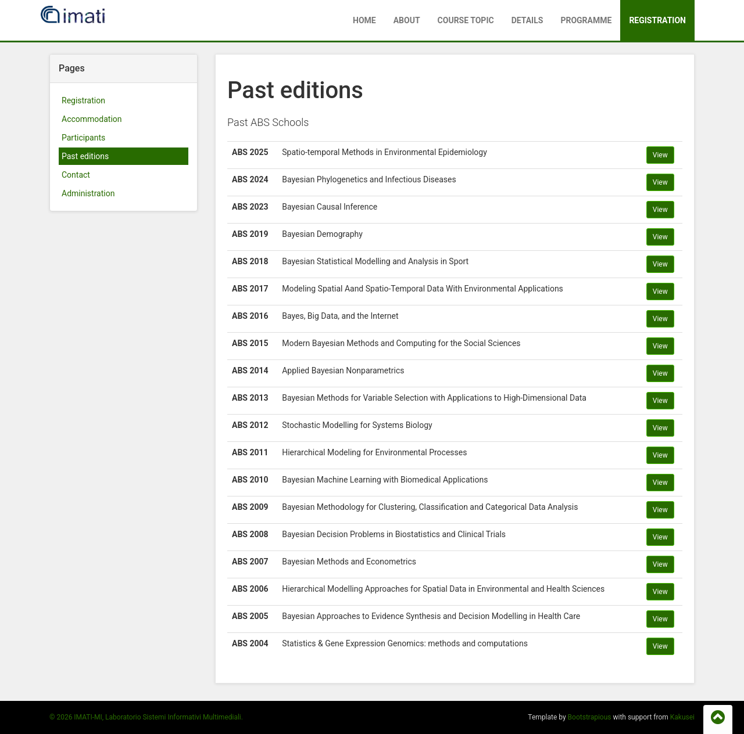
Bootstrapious (589, 717)
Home (364, 20)
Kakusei (682, 717)
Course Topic (466, 20)
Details (527, 20)
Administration (88, 193)
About (407, 20)
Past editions (85, 156)
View (660, 155)
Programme (585, 20)
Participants (83, 137)
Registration (657, 20)
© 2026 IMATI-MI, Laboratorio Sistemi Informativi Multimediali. (146, 717)
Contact (76, 174)
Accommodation (92, 119)
